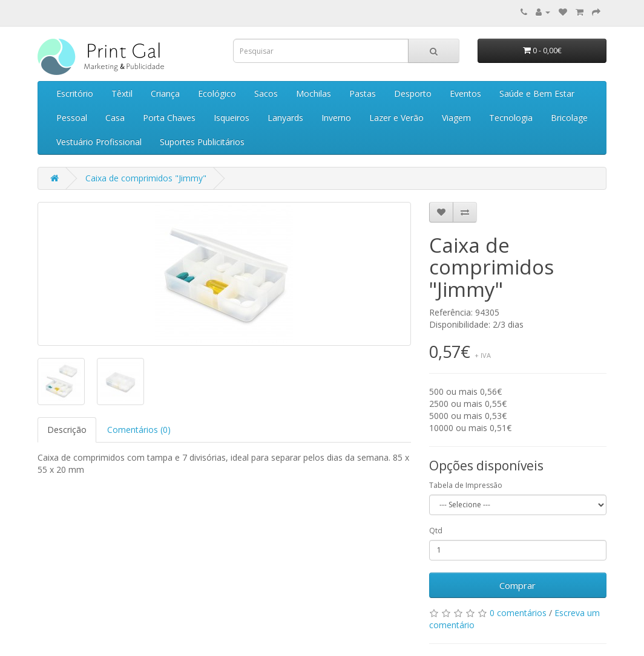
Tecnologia (511, 117)
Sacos (266, 93)
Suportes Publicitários (202, 142)
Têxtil (122, 93)
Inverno (336, 117)
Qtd (435, 530)
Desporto (413, 93)
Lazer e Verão (396, 117)
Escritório (74, 93)
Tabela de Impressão (465, 485)
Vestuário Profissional (99, 142)
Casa (115, 117)
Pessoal (71, 117)
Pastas (362, 93)
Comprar (517, 585)
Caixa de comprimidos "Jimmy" (145, 178)
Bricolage (569, 117)
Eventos (465, 93)
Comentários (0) (139, 429)
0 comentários (518, 613)
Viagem (456, 117)
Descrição (67, 429)
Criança (165, 93)
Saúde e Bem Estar (536, 93)
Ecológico (217, 93)
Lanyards (285, 117)
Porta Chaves (169, 117)
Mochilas (313, 93)
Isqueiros (231, 117)
